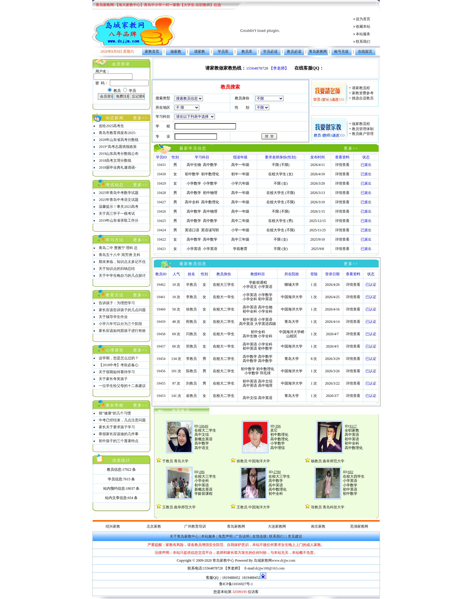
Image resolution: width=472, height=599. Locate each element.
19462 (161, 284)
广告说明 (242, 536)
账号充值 (341, 51)
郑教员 (191, 346)
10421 (161, 249)
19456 (161, 371)
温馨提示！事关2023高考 (118, 206)
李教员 (191, 297)
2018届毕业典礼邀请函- (117, 167)
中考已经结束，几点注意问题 (122, 420)
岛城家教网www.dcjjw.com (274, 560)
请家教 (199, 51)
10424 (161, 230)
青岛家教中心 (224, 560)
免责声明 (225, 536)
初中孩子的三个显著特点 (118, 441)
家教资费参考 (362, 93)
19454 (161, 359)
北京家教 (154, 526)
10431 (161, 165)
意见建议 (295, 536)
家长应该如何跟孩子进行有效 (122, 331)
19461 (161, 297)
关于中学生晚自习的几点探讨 (122, 275)
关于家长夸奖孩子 (113, 379)
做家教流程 (360, 124)
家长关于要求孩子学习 (117, 427)
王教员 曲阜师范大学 (179, 507)
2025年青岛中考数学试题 (118, 193)
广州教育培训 (195, 526)
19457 (161, 346)
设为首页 (363, 19)
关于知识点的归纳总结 (117, 269)
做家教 (175, 51)
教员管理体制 (362, 129)
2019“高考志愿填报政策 (117, 147)
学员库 (223, 51)
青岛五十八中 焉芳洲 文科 (119, 255)
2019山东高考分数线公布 (118, 153)
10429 (161, 183)
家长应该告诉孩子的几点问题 (122, 310)
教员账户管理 (362, 134)
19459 (161, 322)
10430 (161, 174)
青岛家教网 (318, 51)
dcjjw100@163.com (269, 568)
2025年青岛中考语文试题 (118, 200)
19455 (161, 383)
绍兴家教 (113, 526)
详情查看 (342, 165)
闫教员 (191, 334)
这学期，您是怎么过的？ (118, 358)
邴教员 (191, 322)
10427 (161, 202)
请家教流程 (360, 88)
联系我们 (363, 41)
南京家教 (318, 526)
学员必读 (270, 51)
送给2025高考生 (111, 126)
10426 (161, 211)
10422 (161, 239)
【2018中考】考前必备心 (118, 365)
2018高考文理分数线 (115, 160)
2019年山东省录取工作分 (118, 220)
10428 (161, 193)
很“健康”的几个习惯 (115, 413)
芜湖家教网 (359, 526)
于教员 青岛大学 (175, 461)
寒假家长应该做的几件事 (118, 434)
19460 (161, 309)
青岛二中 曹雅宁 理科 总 (118, 248)
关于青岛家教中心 (184, 536)
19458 (161, 334)
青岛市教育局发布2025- (117, 133)
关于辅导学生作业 (113, 317)
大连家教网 (277, 526)
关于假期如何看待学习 (117, 372)
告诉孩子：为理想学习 (117, 303)
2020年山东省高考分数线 (118, 140)
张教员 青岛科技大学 (327, 507)
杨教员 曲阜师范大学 (327, 461)
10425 (161, 221)
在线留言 (365, 51)
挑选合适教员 (362, 98)
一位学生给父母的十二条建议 (122, 386)
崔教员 (191, 396)
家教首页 (152, 51)
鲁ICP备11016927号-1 (236, 584)
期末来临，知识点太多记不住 (122, 262)
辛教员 (191, 284)
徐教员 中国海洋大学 (253, 461)
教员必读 (294, 51)
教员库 (246, 51)
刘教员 (191, 383)
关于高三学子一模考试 (117, 213)
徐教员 (191, 309)
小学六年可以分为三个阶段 (120, 324)
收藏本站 (363, 26)
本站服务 (363, 34)
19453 (161, 396)
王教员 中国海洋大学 (253, 507)
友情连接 (259, 536)
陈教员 (191, 371)
